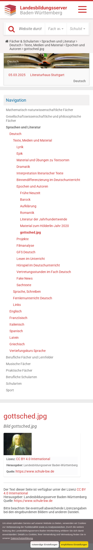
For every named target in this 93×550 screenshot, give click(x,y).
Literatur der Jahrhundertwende (43, 219)
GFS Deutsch (26, 252)
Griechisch (17, 344)
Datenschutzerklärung (22, 538)
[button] (55, 29)
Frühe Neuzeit (30, 193)
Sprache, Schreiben (27, 291)
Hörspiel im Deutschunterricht (38, 265)
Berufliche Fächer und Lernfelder (29, 357)
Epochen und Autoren (32, 186)
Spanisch (16, 331)
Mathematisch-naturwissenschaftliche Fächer (39, 110)
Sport (10, 390)
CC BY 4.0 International (33, 459)
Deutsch (15, 45)
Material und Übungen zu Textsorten (43, 160)
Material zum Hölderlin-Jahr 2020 (44, 226)
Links (17, 305)
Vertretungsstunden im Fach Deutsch (44, 272)
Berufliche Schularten (21, 377)
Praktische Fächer (19, 370)
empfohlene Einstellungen (74, 544)
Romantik (27, 213)
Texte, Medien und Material (43, 45)
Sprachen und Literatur (58, 41)
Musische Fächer (18, 364)
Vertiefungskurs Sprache (27, 351)
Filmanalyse (25, 245)
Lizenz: (10, 459)
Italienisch (16, 324)
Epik (20, 153)
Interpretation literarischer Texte (40, 173)
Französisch (18, 318)
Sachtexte (24, 285)
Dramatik (23, 167)
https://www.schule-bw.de (35, 471)
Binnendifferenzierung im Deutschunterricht (48, 180)
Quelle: (10, 471)
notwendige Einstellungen (44, 544)
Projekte (23, 239)
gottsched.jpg (30, 232)
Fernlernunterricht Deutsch (32, 298)
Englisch (15, 311)
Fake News (25, 278)
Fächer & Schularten (24, 41)
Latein (14, 337)
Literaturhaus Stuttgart (47, 75)
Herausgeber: (14, 465)
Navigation (16, 100)
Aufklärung (28, 206)
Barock (25, 199)
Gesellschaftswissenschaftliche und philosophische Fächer (43, 119)
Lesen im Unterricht (31, 259)
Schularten (14, 383)
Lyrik (20, 147)
